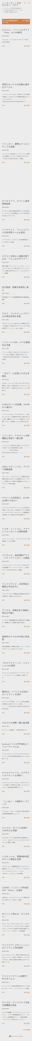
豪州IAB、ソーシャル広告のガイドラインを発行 (15, 693)
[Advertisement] (16, 65)
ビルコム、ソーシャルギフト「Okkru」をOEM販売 (16, 31)
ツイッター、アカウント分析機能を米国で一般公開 (15, 437)
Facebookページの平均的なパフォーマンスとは (15, 745)
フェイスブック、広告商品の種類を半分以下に (15, 585)
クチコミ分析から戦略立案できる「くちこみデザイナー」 (16, 257)
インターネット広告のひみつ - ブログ (11, 4)
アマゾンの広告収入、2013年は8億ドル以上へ (15, 499)
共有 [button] (3, 46)
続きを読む (27, 46)
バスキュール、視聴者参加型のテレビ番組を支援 (15, 857)
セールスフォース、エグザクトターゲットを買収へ (16, 774)
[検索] (25, 3)
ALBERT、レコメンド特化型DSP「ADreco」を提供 (15, 889)
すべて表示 (25, 20)
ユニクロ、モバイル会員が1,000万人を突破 (14, 829)
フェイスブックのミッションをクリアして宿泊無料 (16, 946)
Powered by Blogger (16, 1036)
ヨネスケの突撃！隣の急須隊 (15, 722)
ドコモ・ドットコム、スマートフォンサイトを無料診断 (16, 530)
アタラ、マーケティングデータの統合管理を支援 (16, 315)
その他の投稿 (26, 1029)
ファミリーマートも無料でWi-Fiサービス (14, 977)
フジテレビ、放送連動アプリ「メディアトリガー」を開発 (15, 556)
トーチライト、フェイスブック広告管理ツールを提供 (16, 231)
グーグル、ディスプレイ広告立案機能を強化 (15, 1003)
